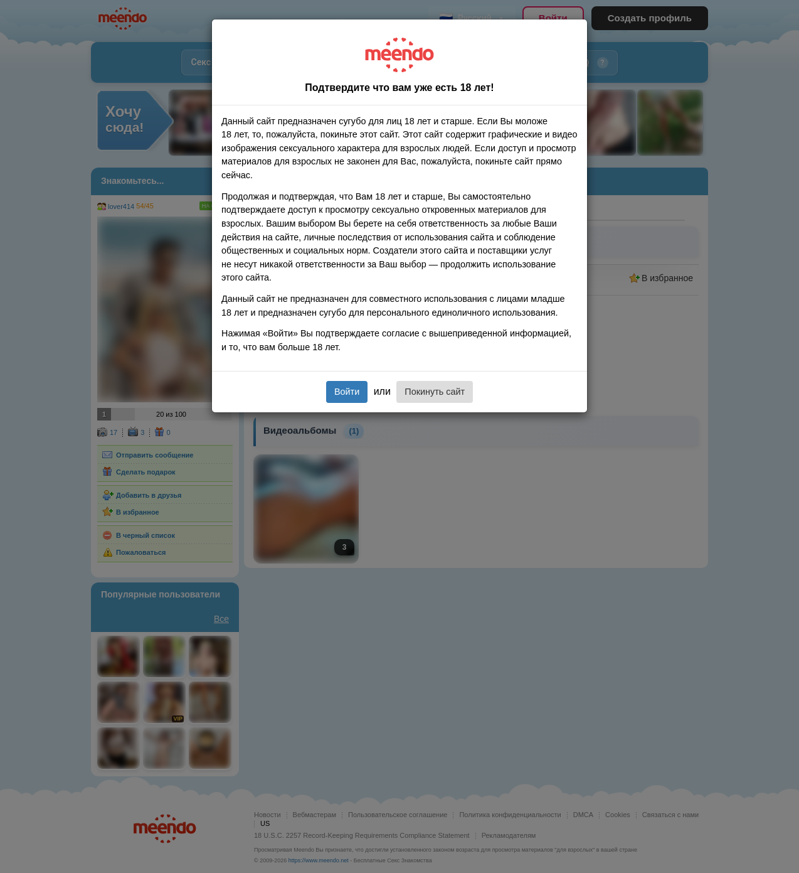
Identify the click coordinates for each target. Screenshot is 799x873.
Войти (346, 392)
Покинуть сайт (435, 392)
